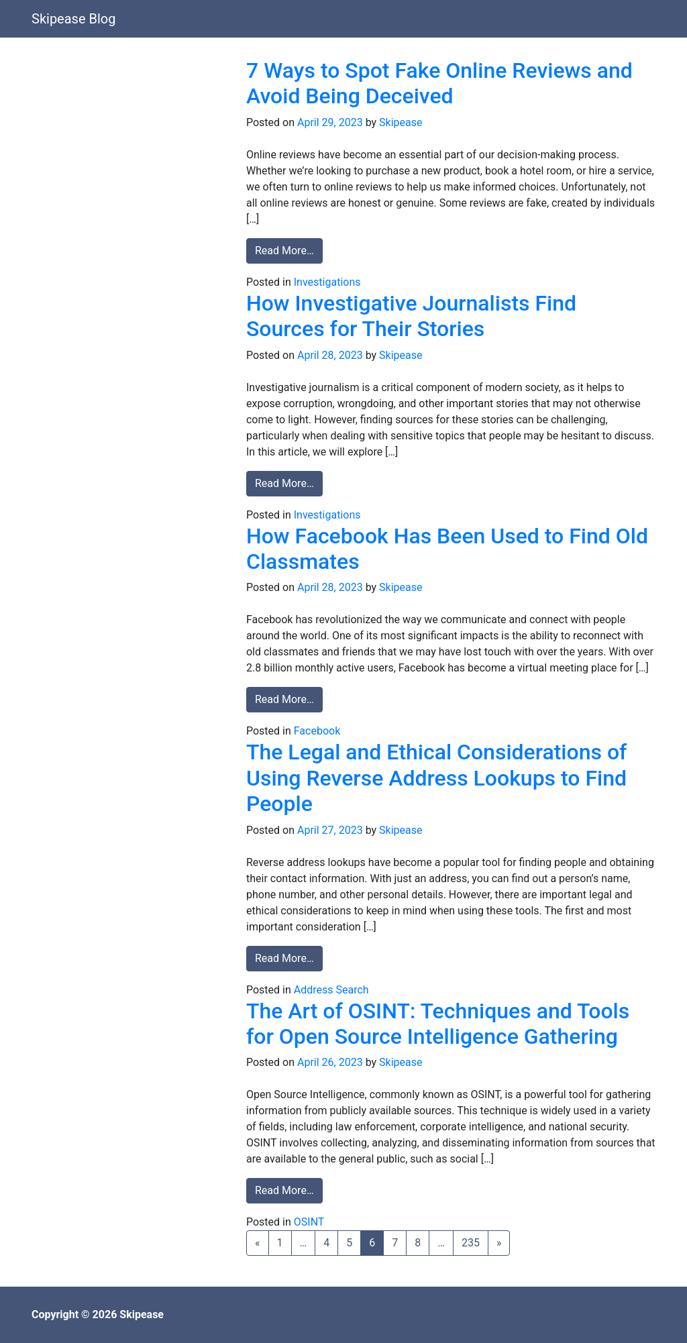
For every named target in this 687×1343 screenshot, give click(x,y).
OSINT (309, 1222)
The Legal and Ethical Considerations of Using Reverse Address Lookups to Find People (436, 777)
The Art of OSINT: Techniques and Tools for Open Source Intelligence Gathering (437, 1023)
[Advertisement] (129, 141)
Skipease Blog (73, 19)
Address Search (331, 989)
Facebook (317, 730)
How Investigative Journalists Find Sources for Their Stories (411, 315)
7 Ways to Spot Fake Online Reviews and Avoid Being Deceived (439, 83)
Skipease (400, 122)
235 (471, 1242)
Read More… (289, 249)
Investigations (327, 282)
